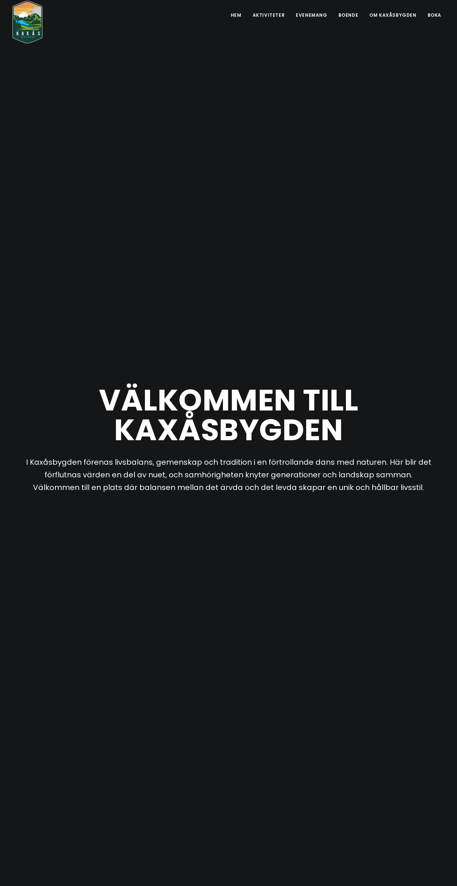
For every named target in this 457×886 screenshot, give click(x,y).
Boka (434, 15)
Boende (348, 15)
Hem (236, 15)
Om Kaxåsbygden (392, 15)
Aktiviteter (269, 15)
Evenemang (311, 15)
